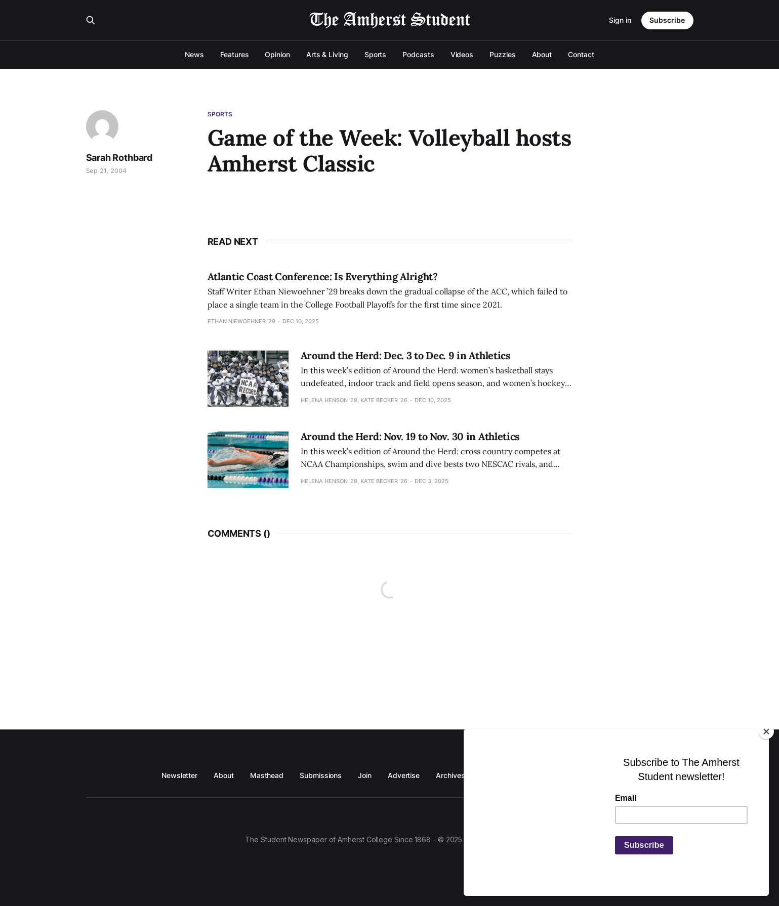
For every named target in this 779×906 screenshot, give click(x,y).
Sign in (620, 20)
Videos (462, 54)
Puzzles (502, 54)
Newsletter (179, 775)
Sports (375, 54)
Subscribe (667, 20)
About (542, 54)
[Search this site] (90, 20)
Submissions (321, 775)
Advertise (404, 775)
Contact (581, 54)
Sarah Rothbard (119, 157)
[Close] (766, 731)
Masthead (266, 775)
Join (365, 775)
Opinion (277, 54)
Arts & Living (327, 54)
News (194, 54)
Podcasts (418, 54)
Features (234, 54)
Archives (450, 775)
